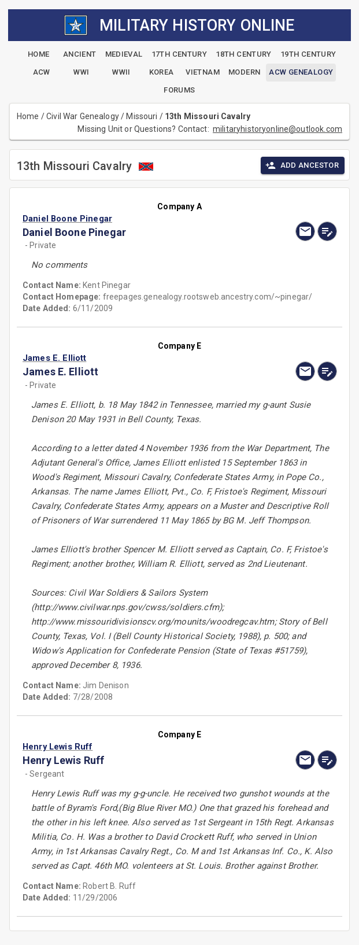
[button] (132, 218)
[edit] (327, 231)
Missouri (141, 116)
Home (28, 116)
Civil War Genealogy (82, 116)
